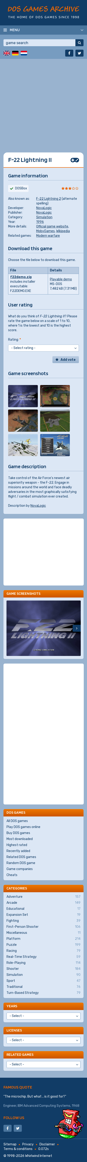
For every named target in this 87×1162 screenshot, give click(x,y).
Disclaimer (47, 1144)
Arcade (43, 903)
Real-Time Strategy (43, 957)
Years (11, 1006)
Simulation (44, 217)
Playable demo (61, 279)
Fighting (43, 921)
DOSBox (21, 188)
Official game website (52, 226)
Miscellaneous (43, 933)
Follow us (13, 1117)
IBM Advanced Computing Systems (44, 1106)
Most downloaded (19, 839)
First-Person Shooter (43, 927)
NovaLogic (44, 208)
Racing (43, 951)
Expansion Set (43, 915)
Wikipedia (63, 231)
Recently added (18, 851)
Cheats (11, 875)
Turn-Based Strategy (43, 993)
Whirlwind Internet (38, 1156)
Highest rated (16, 845)
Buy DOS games (18, 833)
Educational (43, 909)
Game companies (19, 869)
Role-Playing (43, 963)
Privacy (28, 1144)
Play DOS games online (23, 827)
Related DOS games (21, 857)
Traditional (43, 987)
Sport (43, 981)
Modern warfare (48, 236)
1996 (40, 222)
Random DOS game (20, 863)
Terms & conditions (17, 1149)
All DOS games (17, 821)
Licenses (14, 1030)
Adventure (43, 897)
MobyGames (45, 231)
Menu (15, 29)
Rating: (14, 340)
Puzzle (43, 945)
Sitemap (9, 1144)
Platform (43, 939)
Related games (19, 1054)
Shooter (43, 969)
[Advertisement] (43, 102)
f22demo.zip (21, 277)
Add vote (68, 360)
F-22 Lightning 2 (48, 199)
